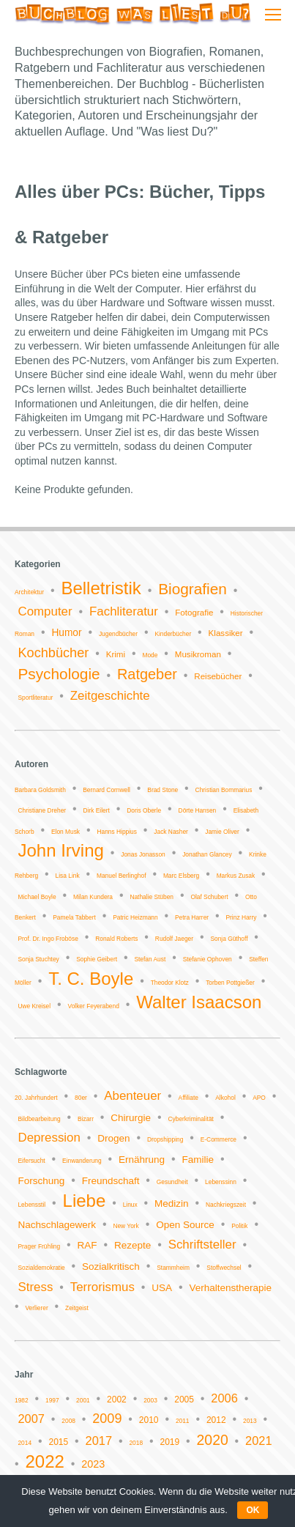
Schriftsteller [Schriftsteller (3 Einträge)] (202, 1244)
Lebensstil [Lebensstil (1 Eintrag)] (31, 1204)
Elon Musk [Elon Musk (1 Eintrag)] (65, 831)
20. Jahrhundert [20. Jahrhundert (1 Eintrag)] (36, 1097)
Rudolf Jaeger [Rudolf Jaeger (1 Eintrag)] (174, 938)
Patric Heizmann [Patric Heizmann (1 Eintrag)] (135, 917)
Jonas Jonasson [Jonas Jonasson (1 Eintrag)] (143, 854)
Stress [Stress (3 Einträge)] (35, 1287)
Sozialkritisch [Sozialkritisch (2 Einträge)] (111, 1266)
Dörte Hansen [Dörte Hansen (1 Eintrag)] (198, 810)
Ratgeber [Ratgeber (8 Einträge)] (147, 674)
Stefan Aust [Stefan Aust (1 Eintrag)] (149, 959)
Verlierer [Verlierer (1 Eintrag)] (37, 1308)
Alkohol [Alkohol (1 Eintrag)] (225, 1097)
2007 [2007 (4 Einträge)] (31, 1418)
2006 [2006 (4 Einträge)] (224, 1398)
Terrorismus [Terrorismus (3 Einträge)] (102, 1287)
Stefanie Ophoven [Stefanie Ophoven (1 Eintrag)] (207, 959)
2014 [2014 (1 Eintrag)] (24, 1442)
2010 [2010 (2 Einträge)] (149, 1420)
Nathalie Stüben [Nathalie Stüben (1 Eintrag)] (151, 897)
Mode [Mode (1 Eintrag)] (149, 655)
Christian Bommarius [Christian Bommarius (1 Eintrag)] (224, 790)
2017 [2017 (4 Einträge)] (99, 1440)
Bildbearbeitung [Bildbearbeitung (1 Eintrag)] (39, 1119)
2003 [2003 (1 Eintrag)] (150, 1400)
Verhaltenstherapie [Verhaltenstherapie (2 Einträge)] (230, 1287)
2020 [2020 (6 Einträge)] (212, 1440)
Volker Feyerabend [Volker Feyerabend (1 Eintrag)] (93, 1006)
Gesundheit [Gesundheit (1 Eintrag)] (172, 1182)
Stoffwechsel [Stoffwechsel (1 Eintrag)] (223, 1267)
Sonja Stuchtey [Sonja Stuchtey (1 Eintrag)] (38, 959)
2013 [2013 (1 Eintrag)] (250, 1420)
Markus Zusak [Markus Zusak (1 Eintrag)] (236, 875)
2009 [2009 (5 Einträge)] (107, 1418)
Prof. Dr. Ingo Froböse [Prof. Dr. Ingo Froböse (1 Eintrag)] (48, 938)
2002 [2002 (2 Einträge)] (117, 1399)
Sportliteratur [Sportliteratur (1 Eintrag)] (35, 697)
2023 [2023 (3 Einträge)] (93, 1464)
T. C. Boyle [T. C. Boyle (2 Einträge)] (90, 978)
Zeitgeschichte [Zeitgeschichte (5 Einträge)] (110, 696)
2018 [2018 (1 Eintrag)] (136, 1442)
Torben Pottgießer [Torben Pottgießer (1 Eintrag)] (230, 982)
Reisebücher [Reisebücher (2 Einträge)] (218, 676)
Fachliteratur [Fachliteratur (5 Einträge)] (123, 611)
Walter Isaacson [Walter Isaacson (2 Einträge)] (198, 1002)
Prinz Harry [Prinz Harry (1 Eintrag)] (240, 917)
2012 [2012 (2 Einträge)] (216, 1420)
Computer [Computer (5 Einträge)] (45, 611)
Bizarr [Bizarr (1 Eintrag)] (86, 1119)
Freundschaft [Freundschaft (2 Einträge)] (111, 1180)
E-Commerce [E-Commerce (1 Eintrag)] (218, 1139)
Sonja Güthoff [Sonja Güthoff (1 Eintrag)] (228, 938)
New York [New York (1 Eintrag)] (125, 1226)
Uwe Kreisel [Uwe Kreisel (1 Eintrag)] (34, 1006)
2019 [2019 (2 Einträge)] (169, 1442)
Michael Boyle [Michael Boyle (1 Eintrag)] (37, 897)
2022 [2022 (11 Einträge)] (45, 1461)
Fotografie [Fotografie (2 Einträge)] (194, 612)
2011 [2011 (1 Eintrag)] (183, 1420)
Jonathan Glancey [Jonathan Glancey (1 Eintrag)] (207, 854)
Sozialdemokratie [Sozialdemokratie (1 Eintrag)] (41, 1267)
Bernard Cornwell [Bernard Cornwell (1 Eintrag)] (106, 790)
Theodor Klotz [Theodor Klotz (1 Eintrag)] (170, 982)
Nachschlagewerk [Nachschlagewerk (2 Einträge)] (57, 1224)
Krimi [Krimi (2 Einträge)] (115, 654)
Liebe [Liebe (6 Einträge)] (84, 1200)
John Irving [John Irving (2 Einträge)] (60, 850)
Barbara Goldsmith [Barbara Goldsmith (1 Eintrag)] (40, 790)
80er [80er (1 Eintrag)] (81, 1097)
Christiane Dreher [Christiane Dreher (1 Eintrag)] (42, 810)
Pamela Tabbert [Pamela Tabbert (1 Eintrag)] (74, 917)
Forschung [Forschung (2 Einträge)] (41, 1180)
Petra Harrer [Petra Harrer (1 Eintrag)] (192, 917)
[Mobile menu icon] (273, 14)
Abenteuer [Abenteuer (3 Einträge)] (132, 1096)
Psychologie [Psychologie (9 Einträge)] (59, 673)
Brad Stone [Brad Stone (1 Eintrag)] (162, 790)
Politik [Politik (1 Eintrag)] (239, 1226)
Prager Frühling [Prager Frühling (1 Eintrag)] (39, 1246)
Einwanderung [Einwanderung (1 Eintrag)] (82, 1160)
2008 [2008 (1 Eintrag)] (68, 1420)
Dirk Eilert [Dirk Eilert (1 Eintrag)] (96, 810)
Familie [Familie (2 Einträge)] (198, 1159)
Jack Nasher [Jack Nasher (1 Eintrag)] (171, 831)
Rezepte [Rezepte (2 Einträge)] (132, 1245)
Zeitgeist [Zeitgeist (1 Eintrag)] (77, 1308)
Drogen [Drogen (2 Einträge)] (113, 1138)
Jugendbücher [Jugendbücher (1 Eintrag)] (118, 633)
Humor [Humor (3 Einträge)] (66, 632)
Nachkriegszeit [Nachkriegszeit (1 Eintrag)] (226, 1204)
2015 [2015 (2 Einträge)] (58, 1442)
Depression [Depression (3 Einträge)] (49, 1138)
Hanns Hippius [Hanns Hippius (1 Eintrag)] (116, 831)
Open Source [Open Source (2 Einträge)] (185, 1224)
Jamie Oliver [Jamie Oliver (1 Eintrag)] (222, 831)
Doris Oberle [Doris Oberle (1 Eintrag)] (144, 810)
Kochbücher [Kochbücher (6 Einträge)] (53, 653)
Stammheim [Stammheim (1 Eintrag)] (173, 1267)
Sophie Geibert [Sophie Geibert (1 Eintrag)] (96, 959)
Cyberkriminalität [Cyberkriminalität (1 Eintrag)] (191, 1119)
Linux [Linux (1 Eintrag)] (130, 1204)
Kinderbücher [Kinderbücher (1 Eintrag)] (172, 633)
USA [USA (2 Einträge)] (162, 1287)
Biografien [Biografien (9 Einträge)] (192, 588)
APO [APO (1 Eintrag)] (259, 1097)
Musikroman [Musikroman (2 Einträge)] (198, 654)
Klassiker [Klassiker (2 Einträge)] (226, 633)
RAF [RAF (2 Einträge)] (87, 1245)
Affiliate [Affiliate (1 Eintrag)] (188, 1097)
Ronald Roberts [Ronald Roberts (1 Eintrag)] (116, 938)
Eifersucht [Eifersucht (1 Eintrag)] (31, 1160)
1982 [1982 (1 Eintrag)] (22, 1400)
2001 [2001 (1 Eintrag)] (83, 1400)
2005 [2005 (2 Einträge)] (184, 1399)
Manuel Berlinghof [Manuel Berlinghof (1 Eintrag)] (121, 875)
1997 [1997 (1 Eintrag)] (52, 1400)
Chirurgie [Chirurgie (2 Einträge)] (131, 1117)
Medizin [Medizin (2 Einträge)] (171, 1203)
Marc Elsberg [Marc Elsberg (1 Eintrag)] (181, 875)
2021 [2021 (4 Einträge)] (258, 1440)
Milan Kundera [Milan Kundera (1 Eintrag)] (93, 897)
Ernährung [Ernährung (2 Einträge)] (142, 1159)
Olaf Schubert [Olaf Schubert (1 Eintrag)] (209, 897)
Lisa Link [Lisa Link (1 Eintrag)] (68, 875)
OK (252, 1510)
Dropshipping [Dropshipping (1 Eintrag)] (165, 1139)
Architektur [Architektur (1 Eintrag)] (29, 592)
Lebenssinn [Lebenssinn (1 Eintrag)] (220, 1182)
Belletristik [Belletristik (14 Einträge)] (101, 588)
